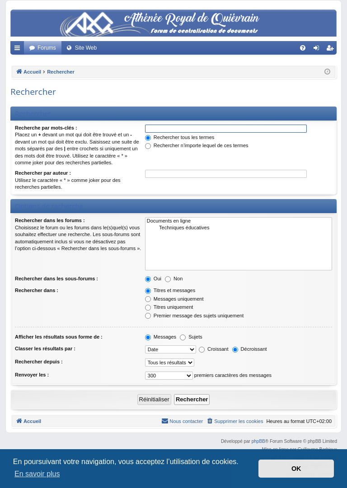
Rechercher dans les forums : (50, 220)
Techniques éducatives (238, 228)
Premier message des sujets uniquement (194, 315)
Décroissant (249, 349)
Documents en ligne (238, 221)
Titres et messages (170, 290)
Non (174, 278)
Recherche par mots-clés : (46, 127)
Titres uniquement (169, 307)
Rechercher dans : (36, 290)
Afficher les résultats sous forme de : (59, 336)
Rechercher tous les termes (180, 137)
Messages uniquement (174, 299)
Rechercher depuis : (39, 361)
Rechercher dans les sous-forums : (56, 278)
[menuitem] (302, 48)
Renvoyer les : (32, 374)
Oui (153, 278)
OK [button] (296, 468)
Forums (47, 48)
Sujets (191, 336)
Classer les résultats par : (45, 348)
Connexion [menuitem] (318, 50)
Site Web (86, 48)
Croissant (214, 349)
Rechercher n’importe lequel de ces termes (197, 145)
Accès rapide (19, 50)
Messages (160, 336)
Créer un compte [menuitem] (332, 50)
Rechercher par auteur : (43, 173)
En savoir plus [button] (37, 474)
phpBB (258, 441)
